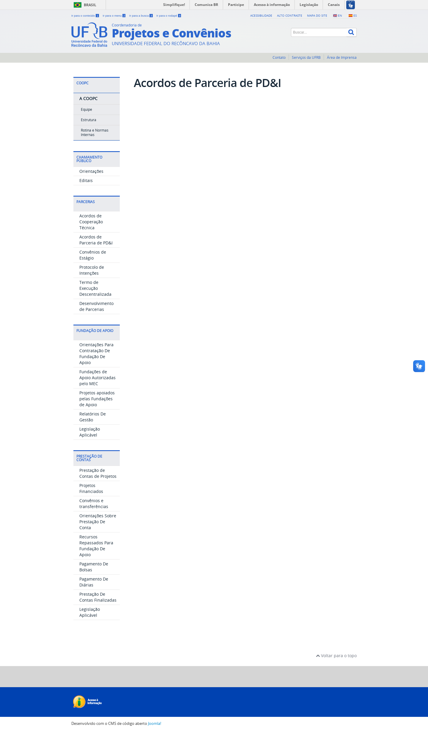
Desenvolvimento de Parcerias (96, 306)
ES (355, 15)
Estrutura (88, 120)
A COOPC (88, 98)
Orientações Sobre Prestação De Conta (97, 521)
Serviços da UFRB (306, 57)
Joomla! (154, 723)
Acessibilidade (261, 15)
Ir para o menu (114, 15)
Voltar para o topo (336, 655)
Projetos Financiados (91, 488)
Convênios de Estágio (92, 255)
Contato (279, 57)
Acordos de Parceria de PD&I (96, 240)
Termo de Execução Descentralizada (95, 288)
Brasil (90, 4)
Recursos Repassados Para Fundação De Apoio (96, 545)
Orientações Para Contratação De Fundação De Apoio (96, 353)
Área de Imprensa (342, 57)
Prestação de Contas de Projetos (98, 473)
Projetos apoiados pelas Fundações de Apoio (97, 398)
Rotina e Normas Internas (94, 132)
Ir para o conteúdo (85, 15)
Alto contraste (289, 15)
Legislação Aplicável (89, 432)
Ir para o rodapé (168, 15)
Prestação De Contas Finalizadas (98, 597)
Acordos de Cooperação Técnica (91, 221)
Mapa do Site (317, 15)
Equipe (86, 109)
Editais (86, 180)
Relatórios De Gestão (92, 417)
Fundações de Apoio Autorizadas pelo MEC (97, 377)
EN (340, 15)
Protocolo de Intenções (91, 270)
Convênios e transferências (93, 503)
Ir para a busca (141, 15)
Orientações (91, 171)
